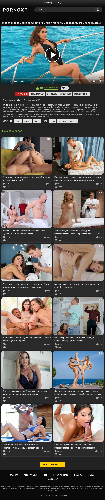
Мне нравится (37, 88)
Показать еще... (52, 464)
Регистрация (49, 3)
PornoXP (48, 495)
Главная (14, 475)
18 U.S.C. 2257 (53, 479)
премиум (73, 121)
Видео (18, 121)
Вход (59, 3)
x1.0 (88, 81)
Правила (78, 475)
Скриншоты (52, 94)
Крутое (37, 121)
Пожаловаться (37, 94)
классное (62, 121)
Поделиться (65, 94)
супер (52, 121)
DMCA (91, 475)
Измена (27, 121)
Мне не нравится (41, 88)
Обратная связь (60, 475)
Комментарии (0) (81, 94)
